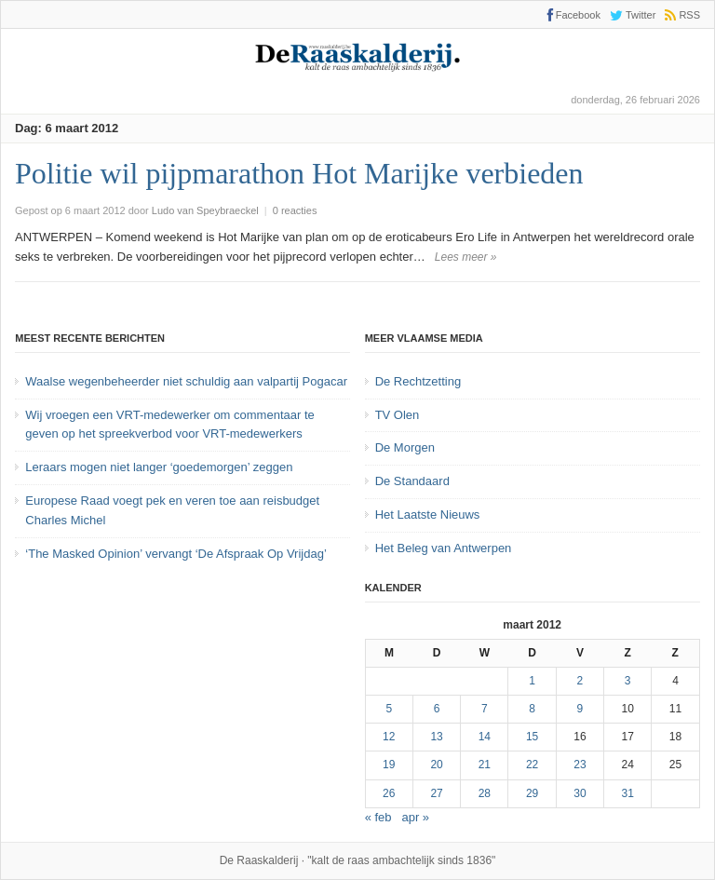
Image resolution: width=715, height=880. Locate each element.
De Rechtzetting (418, 381)
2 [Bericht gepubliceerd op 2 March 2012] (580, 680)
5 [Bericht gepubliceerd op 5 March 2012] (388, 708)
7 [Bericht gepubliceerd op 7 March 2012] (484, 708)
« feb (378, 817)
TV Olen (397, 415)
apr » (415, 817)
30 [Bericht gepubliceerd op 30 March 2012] (579, 793)
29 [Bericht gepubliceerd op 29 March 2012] (532, 793)
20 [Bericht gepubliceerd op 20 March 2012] (436, 764)
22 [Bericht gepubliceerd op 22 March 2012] (532, 764)
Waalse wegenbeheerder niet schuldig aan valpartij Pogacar (186, 381)
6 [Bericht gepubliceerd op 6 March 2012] (437, 708)
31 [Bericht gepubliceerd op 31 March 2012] (628, 793)
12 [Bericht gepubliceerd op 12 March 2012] (389, 736)
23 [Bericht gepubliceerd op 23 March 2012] (579, 764)
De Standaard (412, 481)
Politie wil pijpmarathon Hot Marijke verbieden (299, 173)
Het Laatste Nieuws (427, 514)
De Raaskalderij (259, 860)
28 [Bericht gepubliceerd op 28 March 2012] (485, 793)
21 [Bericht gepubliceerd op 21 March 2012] (485, 764)
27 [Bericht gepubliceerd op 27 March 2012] (436, 793)
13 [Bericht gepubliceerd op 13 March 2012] (436, 736)
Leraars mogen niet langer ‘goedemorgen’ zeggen (158, 467)
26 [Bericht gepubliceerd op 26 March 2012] (389, 793)
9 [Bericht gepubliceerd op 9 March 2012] (580, 708)
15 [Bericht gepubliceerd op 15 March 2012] (532, 736)
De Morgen (405, 447)
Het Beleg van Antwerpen (443, 548)
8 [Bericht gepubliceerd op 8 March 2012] (532, 708)
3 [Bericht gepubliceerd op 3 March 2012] (628, 680)
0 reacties (295, 210)
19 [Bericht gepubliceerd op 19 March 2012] (389, 764)
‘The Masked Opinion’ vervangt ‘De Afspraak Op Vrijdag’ (175, 554)
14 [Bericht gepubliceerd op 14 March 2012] (485, 736)
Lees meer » (466, 257)
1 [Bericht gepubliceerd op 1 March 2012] (532, 680)
